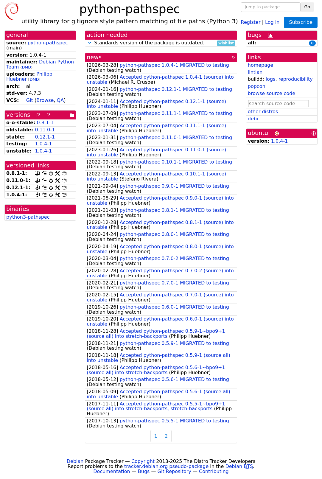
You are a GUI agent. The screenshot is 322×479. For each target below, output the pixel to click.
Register (251, 22)
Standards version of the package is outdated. (161, 43)
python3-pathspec (27, 217)
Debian (75, 461)
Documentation (111, 471)
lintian (255, 72)
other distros (263, 111)
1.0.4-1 (43, 144)
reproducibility (296, 79)
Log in (272, 22)
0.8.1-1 (45, 122)
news (94, 57)
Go (307, 6)
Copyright (143, 461)
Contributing (214, 471)
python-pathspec (48, 43)
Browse (45, 100)
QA (60, 100)
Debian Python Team (40, 64)
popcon (256, 86)
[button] (89, 43)
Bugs (144, 471)
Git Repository (174, 471)
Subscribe (300, 22)
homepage (260, 65)
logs (271, 79)
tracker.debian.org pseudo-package (166, 466)
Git (29, 100)
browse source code (271, 93)
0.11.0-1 (45, 130)
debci (254, 119)
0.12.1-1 (45, 137)
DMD (26, 67)
